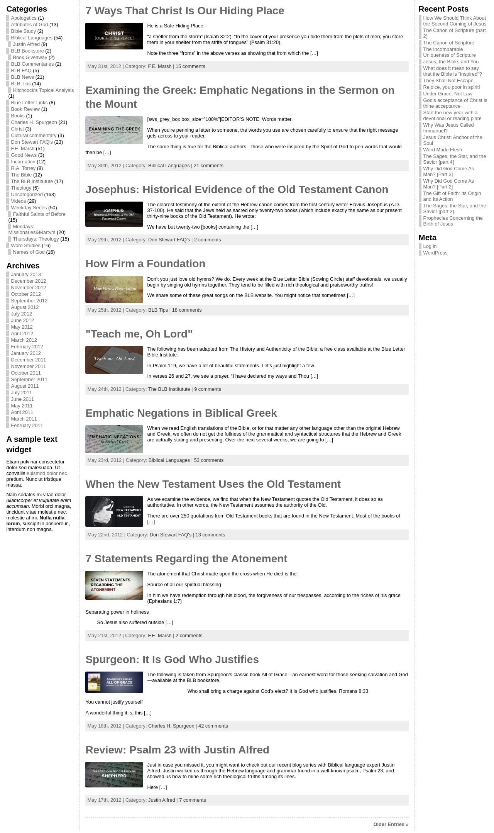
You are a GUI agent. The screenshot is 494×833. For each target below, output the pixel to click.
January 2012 (26, 353)
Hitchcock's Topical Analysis (43, 90)
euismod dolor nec (47, 473)
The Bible (21, 175)
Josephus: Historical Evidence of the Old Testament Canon (236, 189)
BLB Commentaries (32, 64)
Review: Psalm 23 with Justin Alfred (177, 750)
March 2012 (24, 340)
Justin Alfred (26, 44)
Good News (24, 155)
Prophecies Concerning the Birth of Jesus (453, 221)
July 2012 (21, 314)
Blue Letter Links (29, 102)
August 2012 (25, 307)
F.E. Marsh (22, 148)
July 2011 (21, 392)
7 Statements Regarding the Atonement (186, 559)
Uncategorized (27, 194)
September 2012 (29, 301)
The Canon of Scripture (448, 43)
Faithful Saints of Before (39, 214)
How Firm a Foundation (145, 264)
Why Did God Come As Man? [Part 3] (448, 171)
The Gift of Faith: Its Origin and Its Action (452, 196)
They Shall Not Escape (448, 80)
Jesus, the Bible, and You (451, 61)
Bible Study (23, 31)
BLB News (22, 77)
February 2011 (27, 425)
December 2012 (28, 281)
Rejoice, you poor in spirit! (451, 87)
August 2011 (25, 386)
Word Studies (26, 245)
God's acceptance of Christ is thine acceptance (455, 103)
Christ (17, 129)
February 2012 (27, 346)
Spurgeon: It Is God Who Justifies (172, 659)
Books (18, 116)
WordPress (435, 253)
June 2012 (22, 320)
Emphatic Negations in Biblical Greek (181, 413)
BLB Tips (20, 84)
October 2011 (26, 373)
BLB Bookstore (27, 51)
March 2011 (24, 419)
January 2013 (26, 274)
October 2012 (26, 294)
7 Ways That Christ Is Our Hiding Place (184, 11)
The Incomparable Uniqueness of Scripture (449, 52)
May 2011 (21, 406)
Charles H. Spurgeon (34, 122)
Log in (430, 246)
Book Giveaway (30, 57)
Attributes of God (29, 24)
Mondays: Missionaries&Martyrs (31, 229)
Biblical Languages (31, 38)
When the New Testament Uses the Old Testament (213, 484)
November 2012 (28, 287)
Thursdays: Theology (36, 239)
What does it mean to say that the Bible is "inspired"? (452, 71)
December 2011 (28, 360)
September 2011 (29, 379)
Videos (18, 201)
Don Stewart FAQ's (31, 142)
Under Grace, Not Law (447, 94)
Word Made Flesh (442, 150)
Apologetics (23, 18)
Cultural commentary (33, 135)
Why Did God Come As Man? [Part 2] (448, 184)
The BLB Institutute (32, 181)
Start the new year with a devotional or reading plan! (452, 115)
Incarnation (23, 162)
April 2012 (22, 333)
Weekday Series (29, 207)
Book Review (25, 109)
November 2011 (28, 366)
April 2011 (22, 412)
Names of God (29, 252)
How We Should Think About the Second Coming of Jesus (455, 21)
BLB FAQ (21, 70)
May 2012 (21, 327)
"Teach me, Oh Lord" (139, 334)
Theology (21, 188)
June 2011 (22, 399)
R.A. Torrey (23, 168)
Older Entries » (391, 824)
